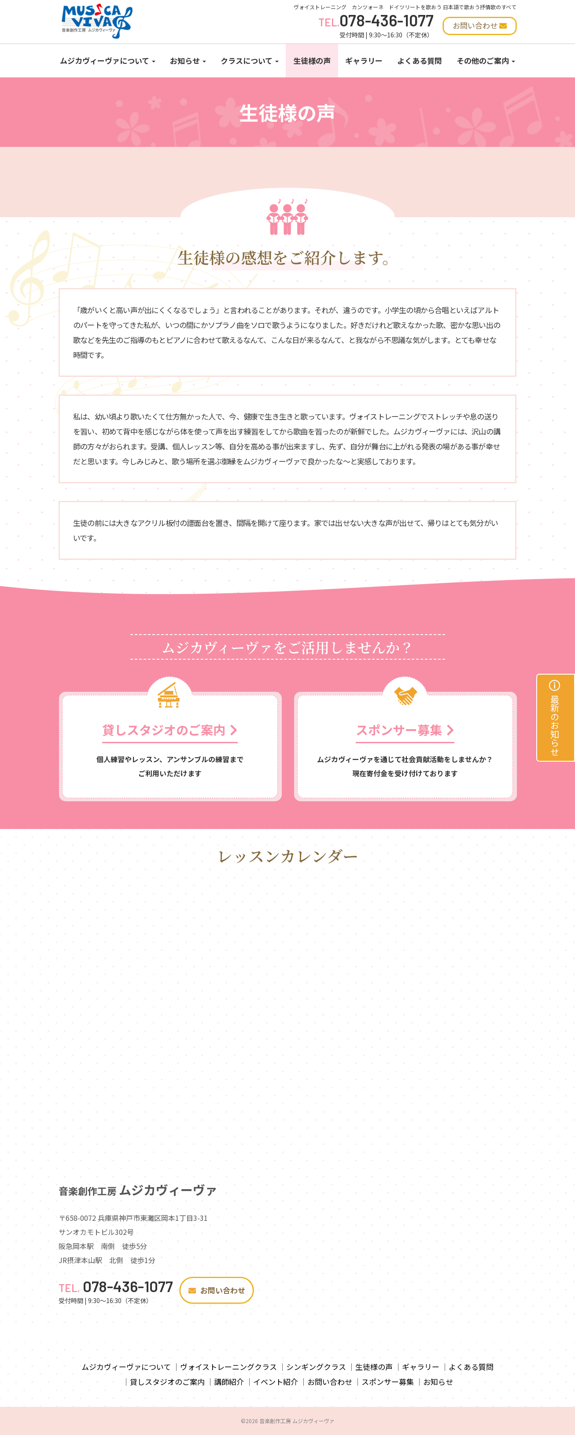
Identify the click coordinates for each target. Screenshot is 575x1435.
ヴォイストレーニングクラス (228, 1366)
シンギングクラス (316, 1366)
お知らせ (188, 60)
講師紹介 (229, 1381)
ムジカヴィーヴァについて (107, 60)
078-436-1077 (376, 20)
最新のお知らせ (555, 717)
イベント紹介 (275, 1381)
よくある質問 (419, 60)
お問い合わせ (216, 1290)
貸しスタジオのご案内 (167, 1381)
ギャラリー (364, 60)
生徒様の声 (312, 60)
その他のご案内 (486, 60)
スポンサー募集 (387, 1381)
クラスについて (250, 60)
